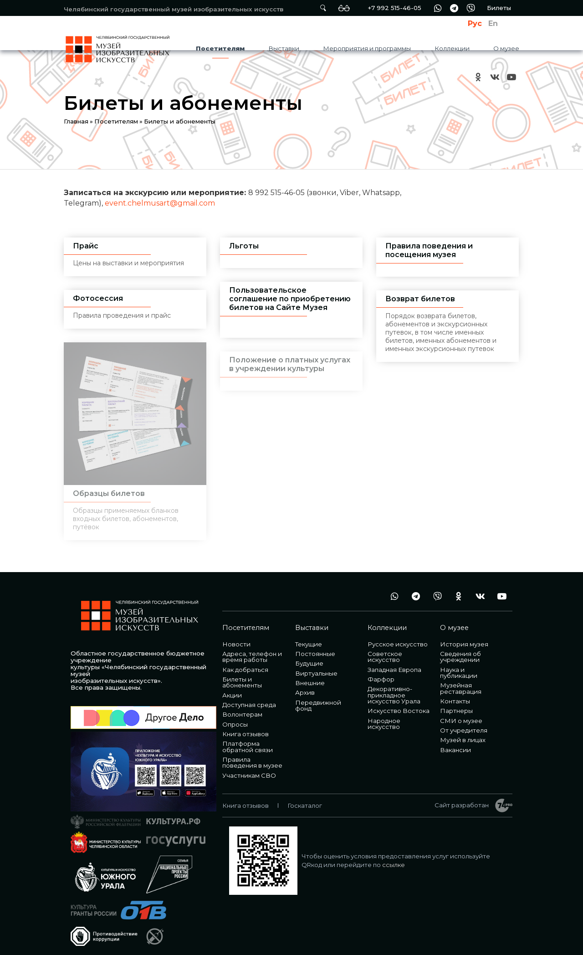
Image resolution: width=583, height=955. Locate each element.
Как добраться (245, 661)
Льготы (244, 246)
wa (438, 8)
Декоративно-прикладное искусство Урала (394, 687)
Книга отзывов (245, 725)
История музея (464, 636)
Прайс (85, 246)
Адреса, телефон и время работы (252, 648)
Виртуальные (316, 665)
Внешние (310, 674)
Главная (76, 121)
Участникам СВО (249, 767)
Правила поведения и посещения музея (429, 250)
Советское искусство (385, 648)
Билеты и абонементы (242, 674)
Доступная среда (249, 696)
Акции (232, 687)
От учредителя (463, 722)
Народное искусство (384, 715)
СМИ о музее (461, 712)
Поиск (323, 8)
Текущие (308, 636)
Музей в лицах (463, 731)
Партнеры (456, 702)
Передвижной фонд (318, 697)
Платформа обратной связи (247, 738)
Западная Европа (394, 661)
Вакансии (455, 741)
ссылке (393, 856)
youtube (511, 77)
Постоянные (315, 645)
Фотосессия (98, 298)
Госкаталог (304, 797)
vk (494, 77)
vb (470, 8)
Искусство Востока (399, 702)
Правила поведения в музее (252, 754)
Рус (475, 23)
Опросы (235, 716)
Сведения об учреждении (460, 648)
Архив (305, 684)
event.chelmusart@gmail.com (160, 203)
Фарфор (381, 671)
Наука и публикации (458, 664)
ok (478, 77)
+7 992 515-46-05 (394, 7)
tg (454, 8)
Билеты (499, 7)
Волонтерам (242, 706)
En (493, 23)
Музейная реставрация (460, 680)
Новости (236, 636)
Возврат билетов (420, 298)
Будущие (309, 655)
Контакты (455, 693)
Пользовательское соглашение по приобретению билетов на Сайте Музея (290, 299)
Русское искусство (398, 636)
